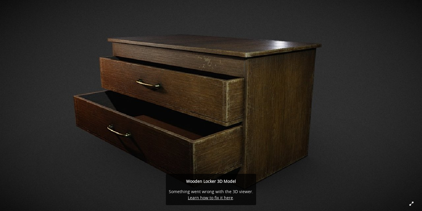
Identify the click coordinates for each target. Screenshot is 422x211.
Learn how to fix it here (210, 197)
